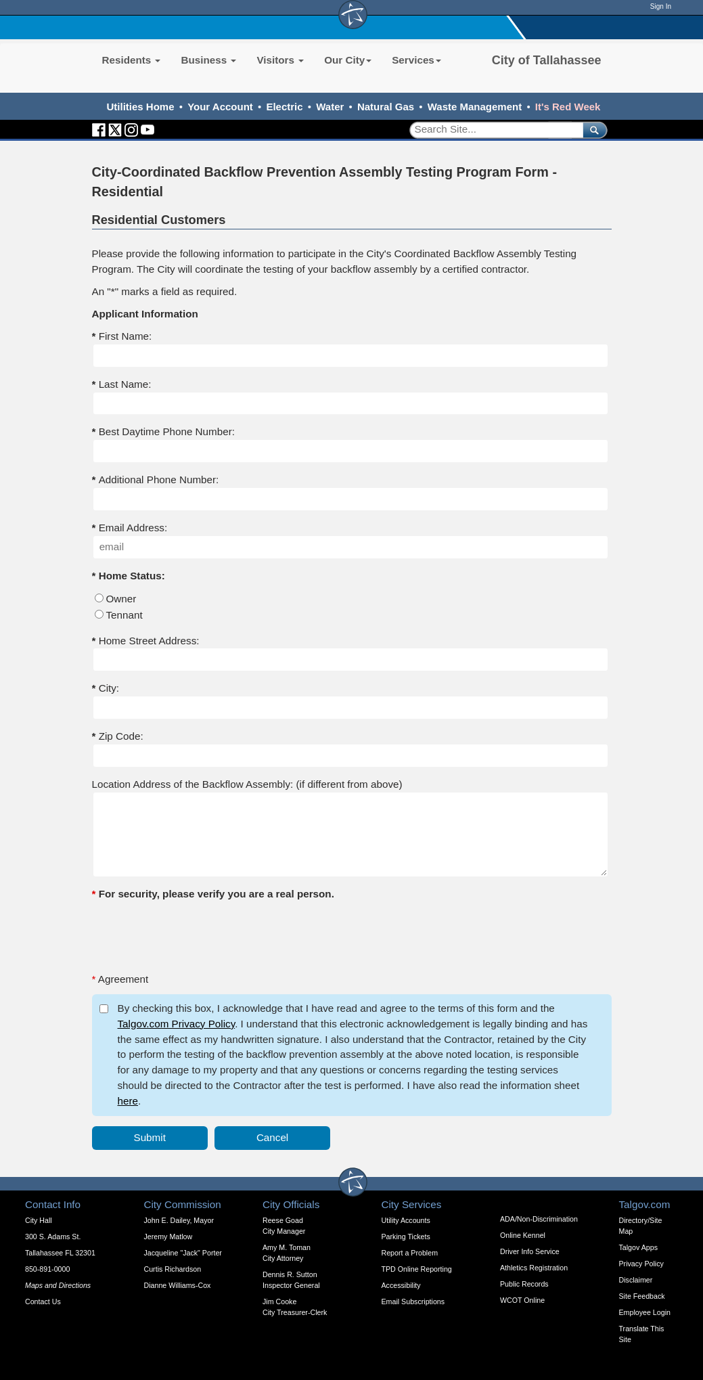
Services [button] (416, 60)
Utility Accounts (406, 1220)
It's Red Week (568, 106)
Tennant (124, 615)
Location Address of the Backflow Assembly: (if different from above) (247, 784)
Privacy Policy (641, 1264)
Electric (284, 106)
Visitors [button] (280, 60)
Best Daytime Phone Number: (163, 431)
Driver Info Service (530, 1251)
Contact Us (43, 1301)
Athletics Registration (534, 1268)
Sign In (660, 6)
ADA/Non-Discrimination (539, 1219)
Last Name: (122, 384)
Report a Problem (410, 1253)
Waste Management (475, 106)
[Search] (491, 129)
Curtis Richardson (173, 1269)
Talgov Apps (638, 1247)
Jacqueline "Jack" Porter (183, 1253)
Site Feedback (642, 1296)
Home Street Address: (146, 640)
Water (330, 106)
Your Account (220, 106)
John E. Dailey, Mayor (179, 1220)
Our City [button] (347, 60)
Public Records (524, 1284)
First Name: (122, 336)
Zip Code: (117, 736)
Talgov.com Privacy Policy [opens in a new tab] (176, 1023)
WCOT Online (522, 1300)
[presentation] (195, 935)
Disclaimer (636, 1280)
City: (106, 688)
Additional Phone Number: (155, 479)
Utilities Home (141, 106)
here (128, 1101)
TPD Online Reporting (417, 1269)
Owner (121, 598)
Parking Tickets (406, 1236)
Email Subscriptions (413, 1301)
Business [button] (208, 60)
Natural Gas (385, 106)
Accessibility (401, 1285)
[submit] (592, 129)
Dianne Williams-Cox (177, 1285)
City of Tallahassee (547, 60)
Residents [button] (131, 60)
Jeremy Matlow (168, 1236)
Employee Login (645, 1312)
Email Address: (133, 527)
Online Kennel (522, 1235)
